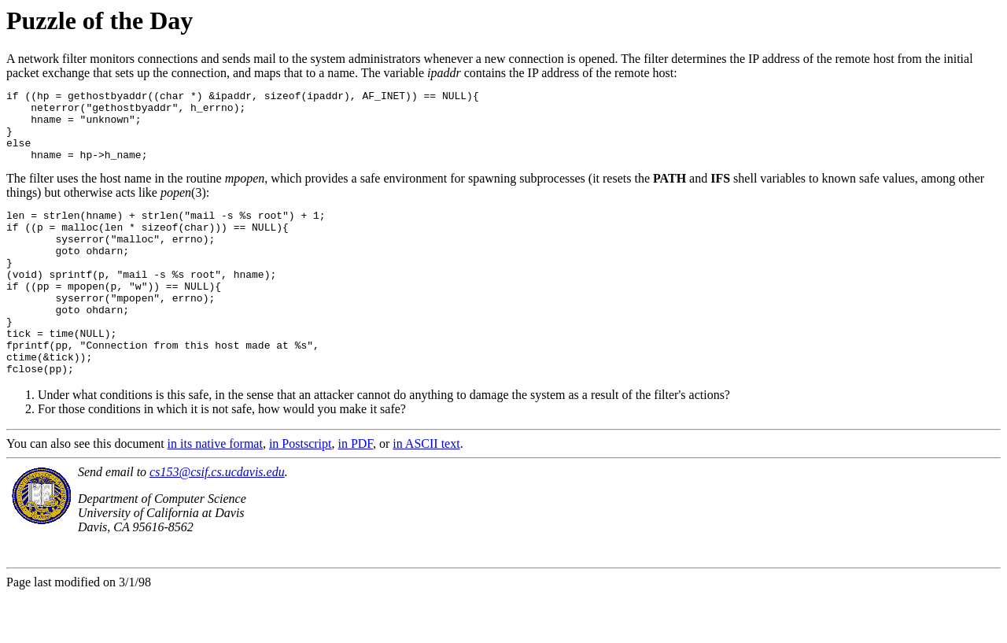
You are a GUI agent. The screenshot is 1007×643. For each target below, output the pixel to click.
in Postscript (300, 490)
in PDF (355, 490)
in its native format (215, 490)
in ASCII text (426, 490)
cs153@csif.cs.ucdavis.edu (217, 519)
